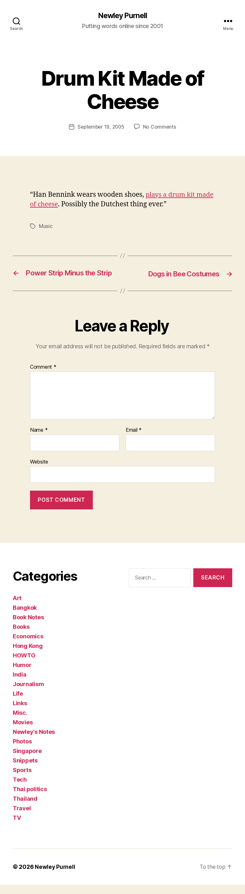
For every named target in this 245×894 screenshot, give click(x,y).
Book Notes (28, 626)
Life (18, 702)
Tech (20, 788)
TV (17, 827)
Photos (22, 750)
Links (20, 712)
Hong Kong (28, 655)
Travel (22, 817)
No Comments (160, 127)
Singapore (27, 760)
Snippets (25, 769)
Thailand (25, 808)
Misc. (20, 722)
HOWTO (24, 664)
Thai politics (30, 798)
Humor (22, 674)
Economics (28, 645)
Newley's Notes (34, 741)
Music (46, 226)
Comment (43, 376)
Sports (22, 779)
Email (134, 439)
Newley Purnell (122, 16)
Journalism (28, 693)
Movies (23, 731)
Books (21, 636)
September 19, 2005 (100, 127)
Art (17, 607)
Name (39, 439)
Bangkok (25, 617)
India (19, 683)
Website (39, 470)
